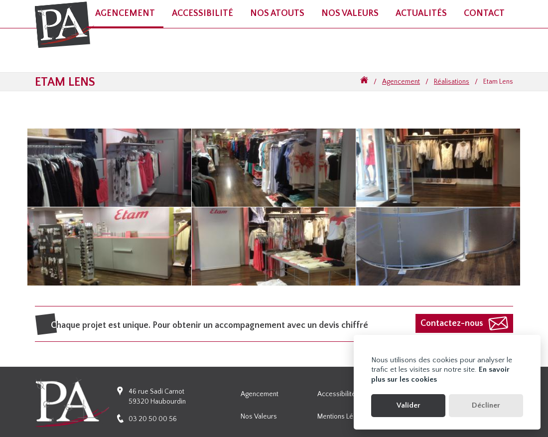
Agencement (401, 82)
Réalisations (451, 82)
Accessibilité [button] (202, 13)
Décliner (486, 405)
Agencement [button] (125, 13)
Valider (408, 405)
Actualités (421, 13)
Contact (484, 13)
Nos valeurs (350, 13)
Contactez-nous (451, 323)
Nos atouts (277, 13)
